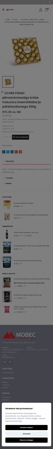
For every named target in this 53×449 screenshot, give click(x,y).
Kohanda (26, 434)
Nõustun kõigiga (26, 440)
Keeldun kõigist (26, 427)
